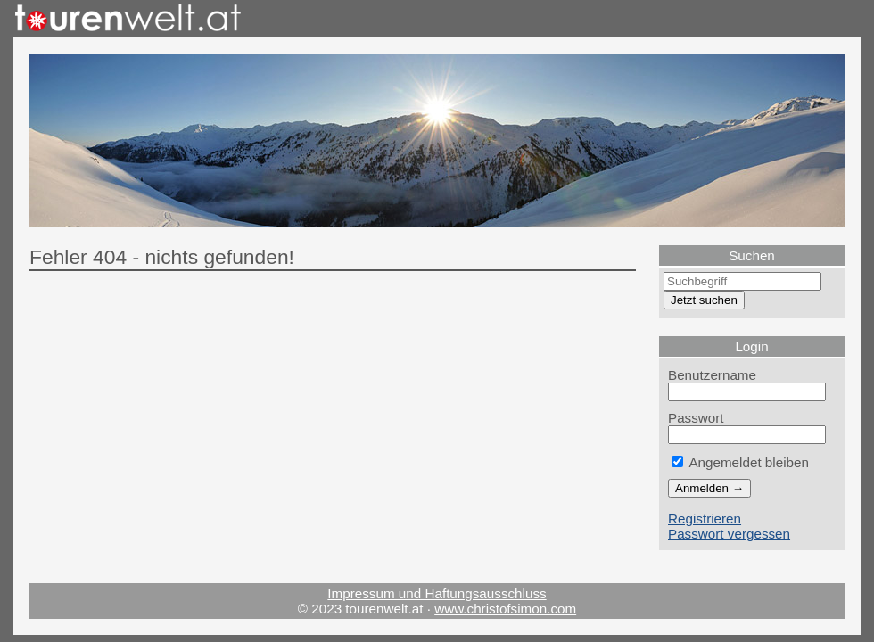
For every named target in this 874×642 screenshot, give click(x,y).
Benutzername (712, 375)
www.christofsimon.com (505, 608)
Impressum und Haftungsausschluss (436, 593)
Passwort (696, 417)
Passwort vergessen (729, 533)
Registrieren (704, 518)
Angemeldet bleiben (740, 462)
